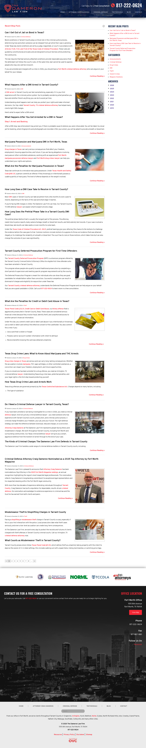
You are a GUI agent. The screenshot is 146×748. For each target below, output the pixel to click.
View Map (135, 612)
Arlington (75, 716)
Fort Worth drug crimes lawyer (48, 158)
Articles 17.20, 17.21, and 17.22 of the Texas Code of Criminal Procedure (31, 49)
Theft (25, 305)
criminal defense (11, 536)
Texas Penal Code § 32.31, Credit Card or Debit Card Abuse (27, 309)
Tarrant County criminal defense (20, 286)
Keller (94, 716)
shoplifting (15, 520)
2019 (111, 108)
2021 (111, 102)
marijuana (26, 364)
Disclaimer (80, 735)
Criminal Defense (101, 12)
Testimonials (117, 12)
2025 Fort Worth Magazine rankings (44, 472)
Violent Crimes (115, 74)
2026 (111, 85)
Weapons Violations (116, 77)
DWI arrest (10, 92)
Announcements (26, 146)
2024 (111, 92)
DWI (22, 89)
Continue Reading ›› (97, 76)
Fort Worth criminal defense (68, 69)
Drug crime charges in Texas (15, 361)
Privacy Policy (69, 735)
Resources (58, 735)
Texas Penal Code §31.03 (41, 545)
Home (62, 12)
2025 (111, 89)
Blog (129, 12)
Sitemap (89, 735)
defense (8, 415)
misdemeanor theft (29, 520)
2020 (111, 105)
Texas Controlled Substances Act (54, 387)
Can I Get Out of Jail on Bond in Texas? (123, 30)
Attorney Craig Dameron (79, 12)
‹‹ (6, 561)
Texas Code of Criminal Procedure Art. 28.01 (29, 229)
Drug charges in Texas (13, 149)
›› (34, 561)
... (31, 561)
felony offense (58, 309)
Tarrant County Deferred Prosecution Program (25, 258)
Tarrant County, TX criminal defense (37, 105)
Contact (138, 12)
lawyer (30, 158)
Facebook (138, 644)
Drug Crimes (26, 358)
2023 (111, 95)
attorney (83, 69)
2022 (111, 98)
